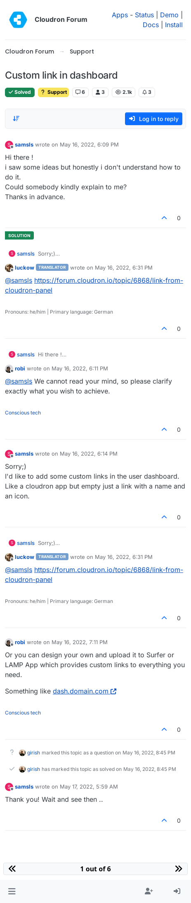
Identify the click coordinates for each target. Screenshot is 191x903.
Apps (120, 15)
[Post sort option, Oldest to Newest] (16, 118)
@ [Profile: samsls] (18, 280)
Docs (151, 25)
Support (53, 92)
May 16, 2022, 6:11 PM (80, 368)
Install (174, 25)
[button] (11, 891)
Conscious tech (23, 413)
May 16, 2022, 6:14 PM (89, 453)
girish (33, 752)
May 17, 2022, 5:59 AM (89, 786)
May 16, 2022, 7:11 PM (80, 642)
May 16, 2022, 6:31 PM (124, 267)
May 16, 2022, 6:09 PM (89, 144)
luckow (24, 267)
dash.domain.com (84, 691)
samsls (24, 144)
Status (144, 15)
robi (20, 368)
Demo (169, 15)
